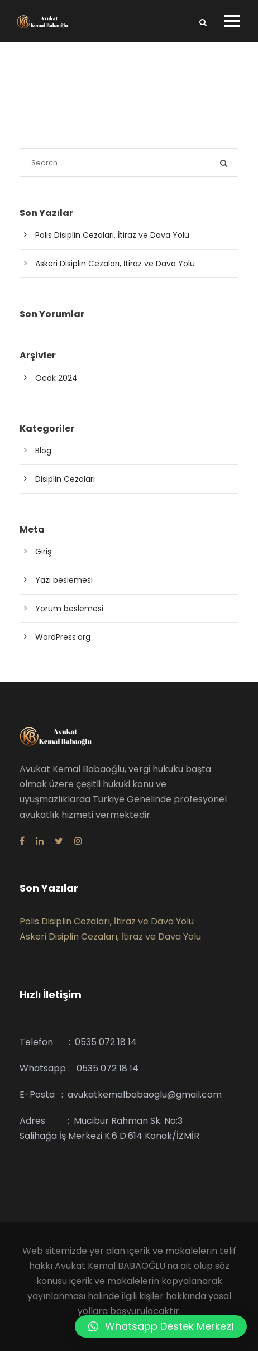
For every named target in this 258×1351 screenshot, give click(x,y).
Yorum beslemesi (69, 608)
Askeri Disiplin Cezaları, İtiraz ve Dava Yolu (115, 263)
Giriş (43, 551)
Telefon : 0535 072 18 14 (78, 1042)
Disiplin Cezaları (65, 479)
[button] (161, 1326)
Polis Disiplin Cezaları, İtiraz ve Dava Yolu (112, 235)
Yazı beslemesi (64, 580)
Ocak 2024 (56, 378)
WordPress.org (62, 637)
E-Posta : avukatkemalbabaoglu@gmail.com (121, 1094)
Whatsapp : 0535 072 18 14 (79, 1068)
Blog (43, 450)
